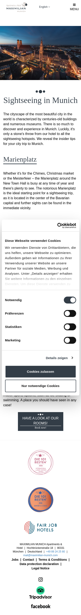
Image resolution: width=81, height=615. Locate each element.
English (44, 6)
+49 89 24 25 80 (55, 551)
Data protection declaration (39, 564)
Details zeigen (57, 358)
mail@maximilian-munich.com (40, 555)
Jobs (15, 559)
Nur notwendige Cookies (41, 386)
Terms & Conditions (52, 559)
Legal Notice (40, 568)
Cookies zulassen (40, 371)
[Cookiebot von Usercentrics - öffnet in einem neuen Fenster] (57, 225)
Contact (28, 559)
